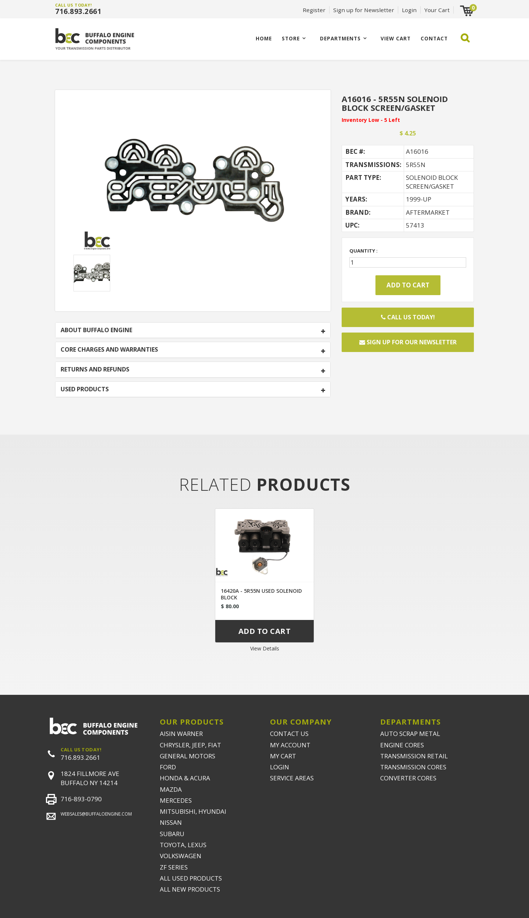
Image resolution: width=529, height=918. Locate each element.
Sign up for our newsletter (408, 342)
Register (314, 10)
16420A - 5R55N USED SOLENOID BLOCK (261, 594)
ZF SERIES (174, 867)
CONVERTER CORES (408, 778)
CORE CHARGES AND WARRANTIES (109, 349)
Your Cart (437, 10)
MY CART (283, 756)
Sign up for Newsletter (363, 10)
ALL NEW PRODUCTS (190, 889)
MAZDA (171, 789)
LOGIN (279, 767)
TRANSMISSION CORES (413, 767)
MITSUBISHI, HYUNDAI (193, 811)
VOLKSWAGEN (180, 856)
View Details (264, 648)
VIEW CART (396, 38)
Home (264, 38)
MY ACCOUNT (290, 745)
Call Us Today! (408, 317)
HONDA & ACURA (185, 778)
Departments (340, 38)
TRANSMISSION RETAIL (414, 756)
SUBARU (172, 834)
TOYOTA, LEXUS (183, 845)
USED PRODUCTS (85, 389)
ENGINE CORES (402, 745)
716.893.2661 (78, 11)
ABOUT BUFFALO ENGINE (96, 330)
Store (291, 38)
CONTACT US (289, 733)
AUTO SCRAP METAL (410, 733)
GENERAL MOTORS (187, 756)
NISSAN (171, 822)
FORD (168, 767)
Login (409, 10)
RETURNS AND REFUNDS (95, 369)
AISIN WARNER (181, 733)
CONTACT (434, 38)
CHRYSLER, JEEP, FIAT (190, 745)
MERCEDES (176, 800)
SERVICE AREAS (292, 778)
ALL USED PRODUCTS (191, 878)
